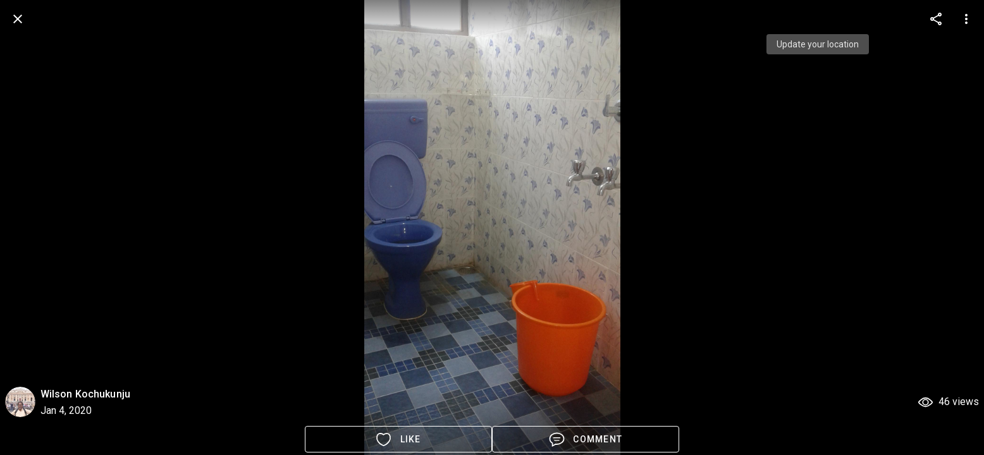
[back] (18, 19)
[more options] (936, 19)
